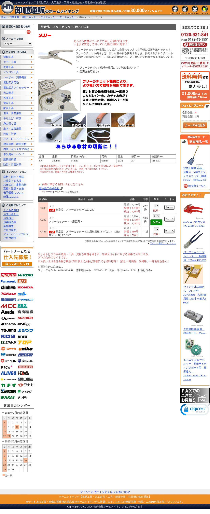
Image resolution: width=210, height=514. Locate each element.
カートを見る (102, 491)
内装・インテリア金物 (16, 149)
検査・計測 (9, 133)
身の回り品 (9, 123)
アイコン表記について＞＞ (163, 243)
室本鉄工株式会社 (49, 188)
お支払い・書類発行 (14, 184)
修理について (11, 196)
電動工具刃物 (11, 82)
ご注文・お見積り (13, 180)
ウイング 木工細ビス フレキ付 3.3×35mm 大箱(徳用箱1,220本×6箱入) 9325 (194, 294)
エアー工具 (9, 62)
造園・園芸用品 (12, 113)
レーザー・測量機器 (14, 77)
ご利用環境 (9, 237)
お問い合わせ (11, 214)
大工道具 (8, 92)
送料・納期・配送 (13, 176)
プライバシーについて (16, 233)
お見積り (8, 218)
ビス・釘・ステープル (16, 138)
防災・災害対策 (12, 164)
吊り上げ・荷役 (12, 118)
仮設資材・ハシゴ (13, 154)
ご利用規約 (9, 230)
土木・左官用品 (12, 128)
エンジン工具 (11, 72)
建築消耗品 (9, 159)
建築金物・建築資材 (14, 144)
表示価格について (13, 192)
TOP (127, 491)
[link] (195, 410)
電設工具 (8, 103)
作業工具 (8, 97)
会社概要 (8, 226)
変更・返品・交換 (13, 188)
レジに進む (117, 491)
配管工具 (8, 108)
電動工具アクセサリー (16, 87)
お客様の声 (9, 222)
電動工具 (8, 56)
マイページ (86, 491)
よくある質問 (11, 210)
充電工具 (8, 67)
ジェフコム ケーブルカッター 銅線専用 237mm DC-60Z (194, 256)
